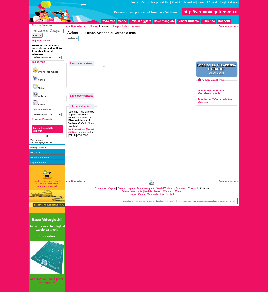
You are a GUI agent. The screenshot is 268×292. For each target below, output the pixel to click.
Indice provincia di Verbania (125, 26)
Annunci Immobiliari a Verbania (44, 129)
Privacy (149, 201)
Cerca (144, 2)
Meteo (38, 86)
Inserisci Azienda (208, 2)
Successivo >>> (228, 26)
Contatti (176, 2)
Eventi (39, 103)
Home (134, 2)
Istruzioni (190, 2)
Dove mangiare (164, 21)
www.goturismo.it (39, 147)
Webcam (40, 94)
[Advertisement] (162, 50)
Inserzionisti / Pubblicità (133, 201)
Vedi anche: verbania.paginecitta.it (42, 141)
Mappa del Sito (160, 2)
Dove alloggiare (140, 21)
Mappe (122, 21)
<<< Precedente (75, 26)
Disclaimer (159, 201)
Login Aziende (229, 2)
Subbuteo (208, 21)
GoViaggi (213, 201)
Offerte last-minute (45, 70)
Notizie (39, 78)
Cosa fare (108, 21)
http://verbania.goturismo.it (210, 11)
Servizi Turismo (188, 21)
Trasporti (224, 21)
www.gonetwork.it (227, 201)
